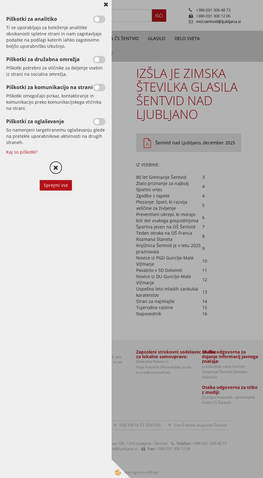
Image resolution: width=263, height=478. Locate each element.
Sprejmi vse (56, 185)
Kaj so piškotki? (22, 152)
